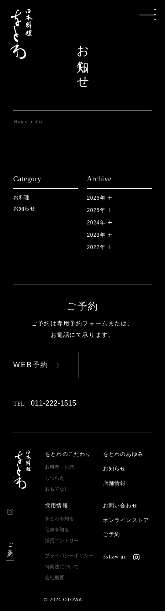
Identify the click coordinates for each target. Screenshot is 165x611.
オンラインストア (126, 520)
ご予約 (10, 543)
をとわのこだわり (68, 454)
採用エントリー (62, 540)
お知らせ (24, 208)
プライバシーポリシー (69, 555)
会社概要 (54, 577)
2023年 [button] (96, 235)
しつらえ (54, 478)
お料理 (21, 197)
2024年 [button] (96, 223)
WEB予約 (31, 365)
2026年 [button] (96, 198)
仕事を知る (57, 529)
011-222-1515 (45, 403)
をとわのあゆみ (123, 454)
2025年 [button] (96, 210)
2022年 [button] (96, 247)
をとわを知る (59, 518)
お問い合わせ (120, 506)
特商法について (62, 566)
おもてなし (57, 489)
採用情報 (56, 506)
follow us (121, 556)
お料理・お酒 (59, 466)
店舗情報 (114, 483)
